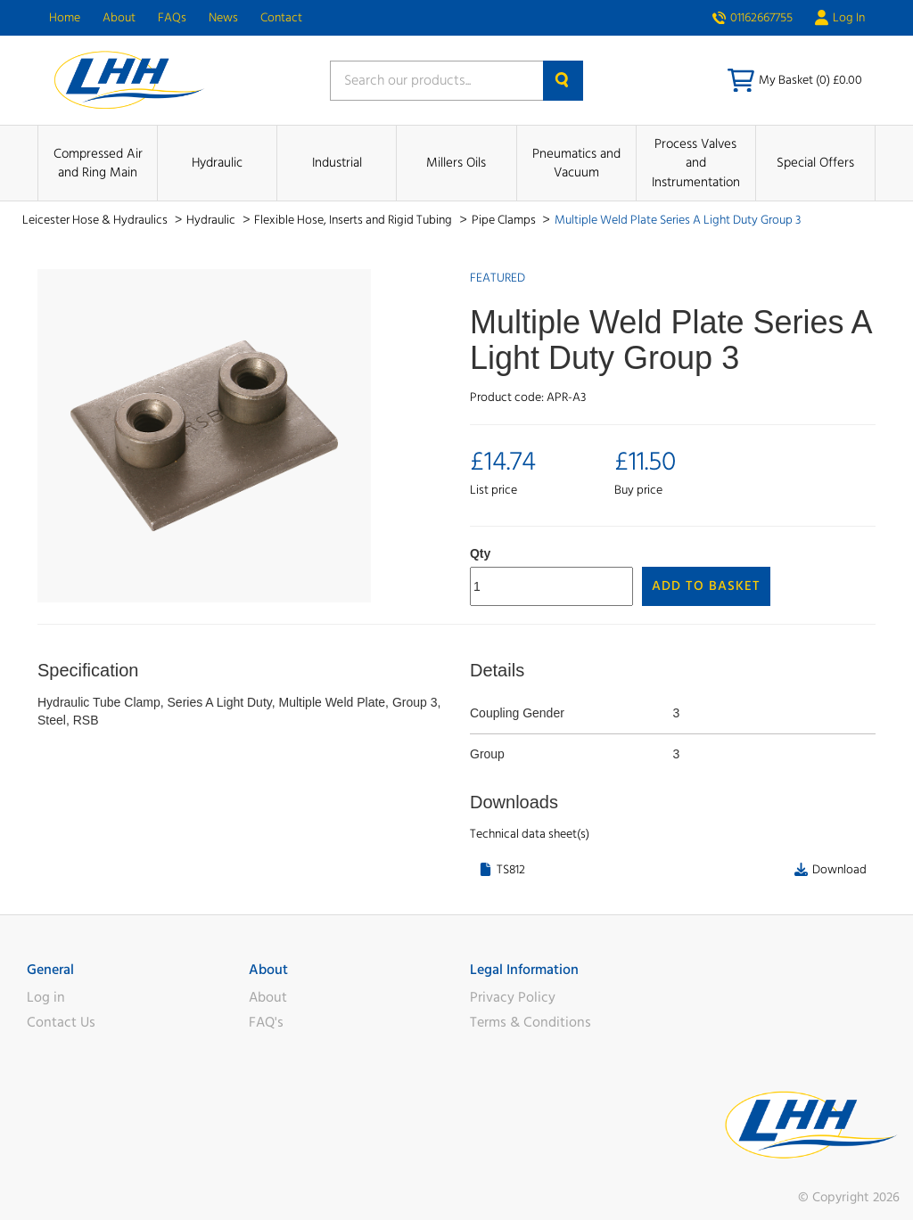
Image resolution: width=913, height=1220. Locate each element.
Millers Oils (456, 162)
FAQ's (266, 1022)
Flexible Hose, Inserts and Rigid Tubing (354, 220)
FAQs (172, 18)
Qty (480, 553)
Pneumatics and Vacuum (576, 163)
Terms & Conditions (530, 1022)
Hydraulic (217, 162)
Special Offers (815, 162)
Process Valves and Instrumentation (696, 163)
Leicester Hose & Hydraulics (96, 220)
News (223, 18)
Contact (281, 18)
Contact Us (61, 1022)
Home (64, 18)
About (119, 18)
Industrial (337, 162)
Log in (46, 997)
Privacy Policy (512, 997)
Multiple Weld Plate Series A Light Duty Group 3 (678, 220)
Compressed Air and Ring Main (98, 163)
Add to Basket (706, 586)
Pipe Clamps (505, 220)
